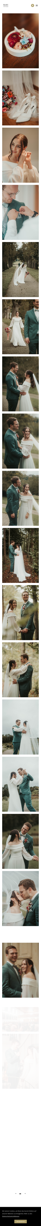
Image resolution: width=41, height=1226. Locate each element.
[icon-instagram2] (32, 5)
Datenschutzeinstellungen (10, 1216)
